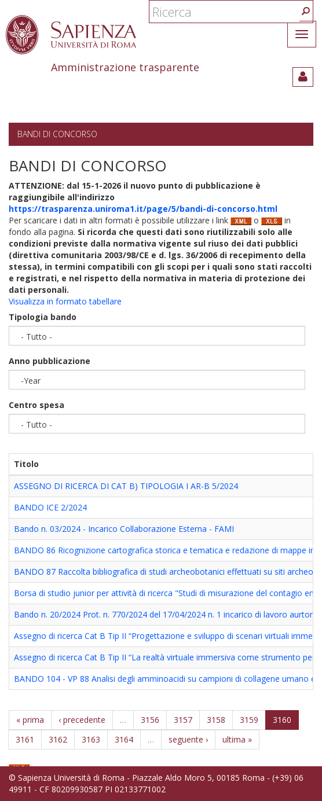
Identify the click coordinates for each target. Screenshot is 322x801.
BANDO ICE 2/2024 (50, 507)
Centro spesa (36, 404)
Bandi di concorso (57, 133)
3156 (150, 719)
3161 (25, 739)
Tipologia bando (42, 316)
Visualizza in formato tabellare (65, 301)
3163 (91, 739)
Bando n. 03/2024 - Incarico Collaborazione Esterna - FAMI (124, 528)
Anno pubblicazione (49, 360)
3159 (249, 719)
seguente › (188, 739)
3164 (124, 739)
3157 (183, 719)
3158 (216, 719)
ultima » (237, 739)
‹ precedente (81, 719)
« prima (30, 719)
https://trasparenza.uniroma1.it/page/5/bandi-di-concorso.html (143, 208)
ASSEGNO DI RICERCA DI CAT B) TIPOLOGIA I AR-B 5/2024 (126, 485)
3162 (58, 739)
